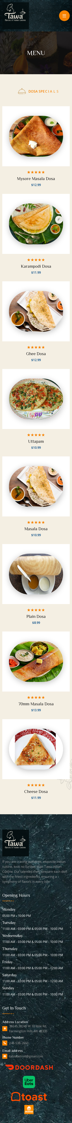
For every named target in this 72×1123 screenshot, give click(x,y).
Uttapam (36, 440)
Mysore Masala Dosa (36, 178)
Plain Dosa (36, 614)
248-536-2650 (19, 1043)
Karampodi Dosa (36, 266)
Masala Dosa (36, 527)
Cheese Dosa (36, 788)
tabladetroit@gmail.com (26, 1056)
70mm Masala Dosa (36, 701)
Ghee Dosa (36, 353)
